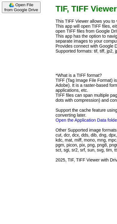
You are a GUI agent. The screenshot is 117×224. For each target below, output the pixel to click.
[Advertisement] (25, 109)
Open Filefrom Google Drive (21, 7)
